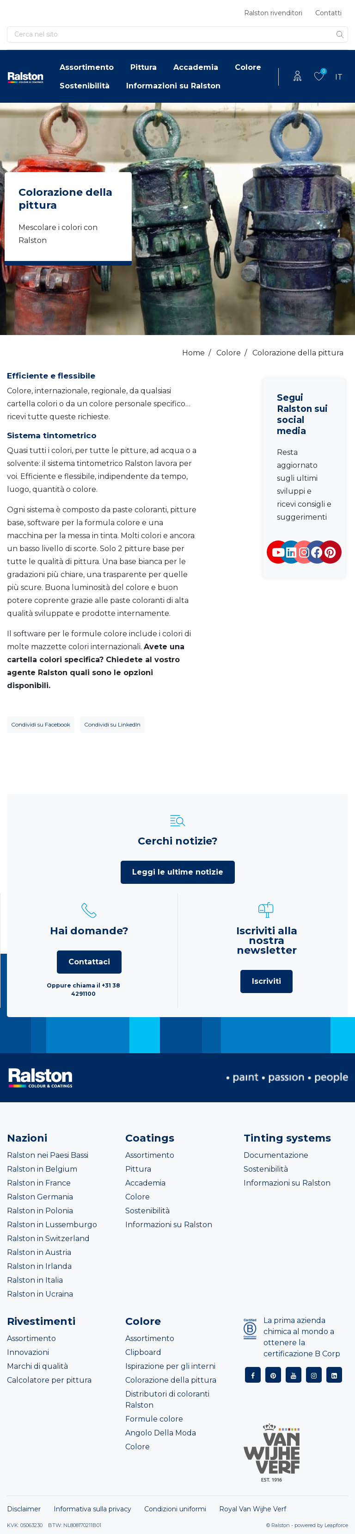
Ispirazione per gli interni (170, 1366)
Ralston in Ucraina (40, 1294)
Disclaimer (24, 1509)
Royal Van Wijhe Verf (252, 1509)
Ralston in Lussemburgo (52, 1224)
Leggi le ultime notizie (177, 872)
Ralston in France (39, 1183)
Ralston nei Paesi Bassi (47, 1155)
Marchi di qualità (37, 1366)
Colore (248, 67)
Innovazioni (28, 1352)
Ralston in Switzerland (48, 1238)
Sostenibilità (85, 85)
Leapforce (336, 1525)
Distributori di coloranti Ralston (167, 1400)
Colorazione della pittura (170, 1380)
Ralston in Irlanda (39, 1266)
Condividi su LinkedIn (112, 724)
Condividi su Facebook (40, 724)
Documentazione (276, 1155)
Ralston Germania (40, 1196)
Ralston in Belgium (42, 1169)
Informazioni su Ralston (173, 85)
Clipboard (143, 1352)
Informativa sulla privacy (92, 1509)
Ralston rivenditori (273, 13)
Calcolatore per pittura (49, 1380)
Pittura (143, 67)
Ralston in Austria (39, 1252)
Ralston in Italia (35, 1280)
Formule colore (154, 1419)
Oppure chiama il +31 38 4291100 (83, 989)
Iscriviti (266, 981)
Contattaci (89, 961)
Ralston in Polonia (40, 1210)
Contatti (328, 13)
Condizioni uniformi (175, 1509)
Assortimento (87, 67)
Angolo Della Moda (160, 1432)
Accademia (195, 67)
